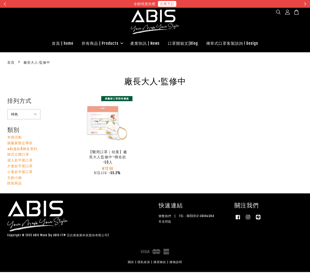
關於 (131, 263)
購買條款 (160, 263)
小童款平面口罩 (20, 173)
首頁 (11, 63)
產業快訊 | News (145, 43)
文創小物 (14, 178)
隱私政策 (144, 263)
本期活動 (14, 138)
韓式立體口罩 (18, 155)
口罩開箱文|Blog (183, 43)
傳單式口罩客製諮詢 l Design (232, 43)
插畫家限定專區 (20, 144)
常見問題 (165, 222)
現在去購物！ (199, 4)
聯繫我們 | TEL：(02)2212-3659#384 (186, 217)
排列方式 (19, 102)
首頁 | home (62, 43)
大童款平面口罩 (20, 167)
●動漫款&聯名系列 (22, 150)
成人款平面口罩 (20, 161)
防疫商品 (14, 184)
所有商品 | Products (102, 43)
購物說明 (176, 263)
